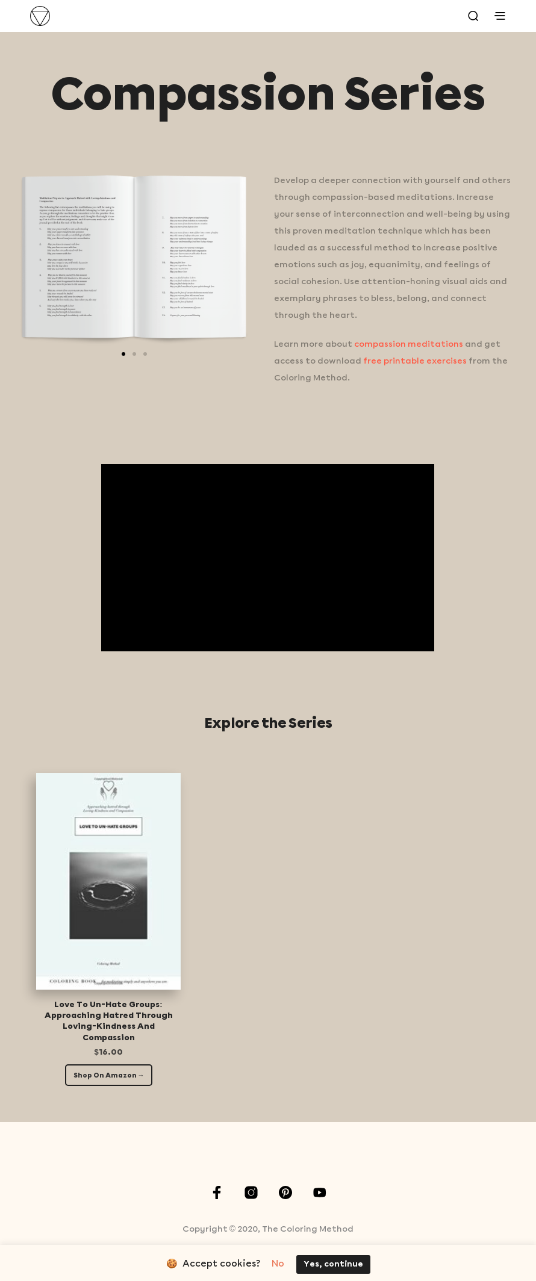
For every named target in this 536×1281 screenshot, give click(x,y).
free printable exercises (415, 361)
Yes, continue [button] (333, 1264)
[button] (123, 354)
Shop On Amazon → (109, 1075)
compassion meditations (408, 344)
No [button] (278, 1264)
